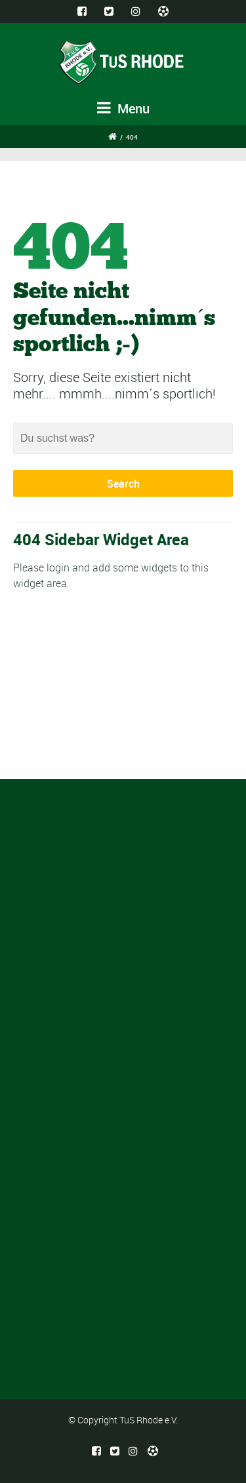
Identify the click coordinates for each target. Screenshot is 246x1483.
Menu (123, 108)
